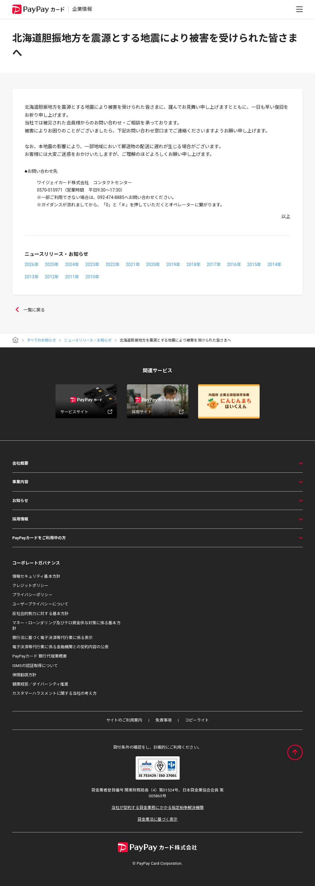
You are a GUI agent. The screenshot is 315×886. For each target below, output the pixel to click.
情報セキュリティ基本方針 (36, 576)
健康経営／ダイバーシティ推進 (40, 684)
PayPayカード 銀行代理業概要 (39, 656)
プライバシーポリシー (32, 595)
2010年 (92, 276)
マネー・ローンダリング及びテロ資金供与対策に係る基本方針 (66, 626)
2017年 (214, 264)
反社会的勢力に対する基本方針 (40, 613)
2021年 (133, 264)
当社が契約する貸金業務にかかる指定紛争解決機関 (157, 807)
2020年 (153, 264)
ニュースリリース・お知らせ (88, 340)
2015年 (254, 264)
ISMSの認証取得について (35, 665)
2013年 (32, 276)
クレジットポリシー (30, 585)
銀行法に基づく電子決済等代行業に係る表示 (52, 637)
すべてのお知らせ (41, 340)
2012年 (52, 276)
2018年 (193, 264)
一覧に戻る (28, 310)
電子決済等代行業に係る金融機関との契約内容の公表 (60, 647)
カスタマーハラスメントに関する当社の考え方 (54, 693)
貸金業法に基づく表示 (158, 819)
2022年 (113, 264)
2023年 (92, 264)
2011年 (72, 276)
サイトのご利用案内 (124, 720)
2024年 (72, 264)
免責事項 (163, 720)
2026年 (32, 264)
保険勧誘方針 (24, 675)
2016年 (234, 264)
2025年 (52, 264)
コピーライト (197, 720)
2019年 (173, 264)
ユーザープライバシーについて (40, 604)
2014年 (274, 264)
